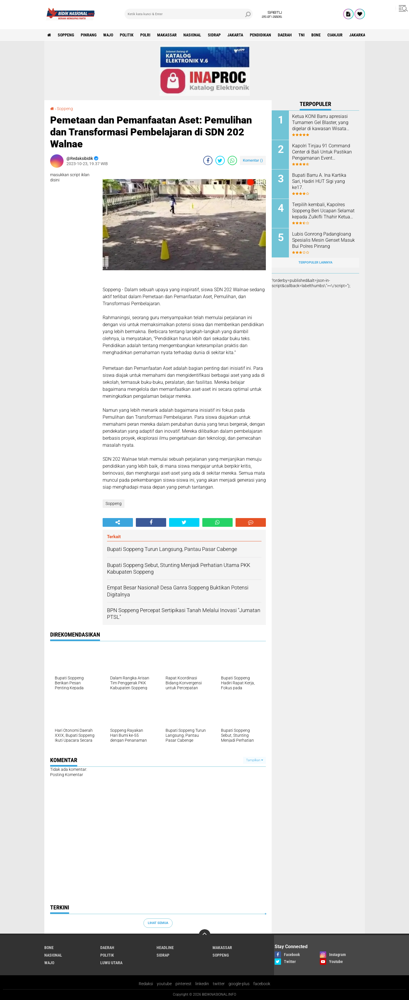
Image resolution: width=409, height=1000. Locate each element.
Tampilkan (254, 760)
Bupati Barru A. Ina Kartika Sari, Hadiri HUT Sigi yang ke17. (319, 181)
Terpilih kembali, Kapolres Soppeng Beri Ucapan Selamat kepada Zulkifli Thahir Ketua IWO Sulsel (323, 211)
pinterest (183, 983)
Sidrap (214, 35)
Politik (127, 35)
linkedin (202, 983)
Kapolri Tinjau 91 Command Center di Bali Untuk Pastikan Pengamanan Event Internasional (322, 152)
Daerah (285, 35)
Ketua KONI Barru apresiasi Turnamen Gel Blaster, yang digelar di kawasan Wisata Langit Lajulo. (320, 123)
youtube (164, 983)
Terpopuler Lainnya (315, 262)
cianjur (335, 35)
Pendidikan (260, 35)
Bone (316, 35)
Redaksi (146, 983)
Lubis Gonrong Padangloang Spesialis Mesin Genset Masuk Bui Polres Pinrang (323, 240)
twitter (219, 983)
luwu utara (111, 962)
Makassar (167, 35)
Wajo (108, 35)
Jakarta (235, 35)
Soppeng (66, 35)
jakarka (357, 35)
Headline (165, 947)
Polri (145, 35)
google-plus (239, 983)
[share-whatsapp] (232, 160)
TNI (302, 35)
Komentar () (253, 160)
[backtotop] (204, 935)
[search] (188, 14)
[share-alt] (118, 522)
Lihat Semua (158, 923)
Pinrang (88, 35)
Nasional (192, 35)
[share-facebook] (208, 160)
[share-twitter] (220, 160)
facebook (261, 983)
